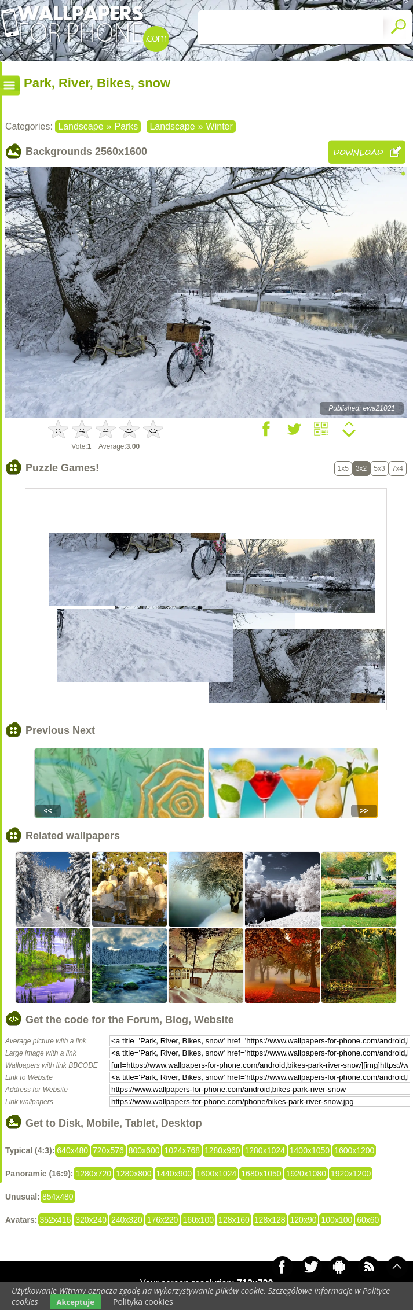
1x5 (343, 468)
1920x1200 (351, 1173)
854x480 (58, 1196)
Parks (126, 126)
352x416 (55, 1219)
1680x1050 (261, 1173)
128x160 (234, 1219)
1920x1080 (306, 1173)
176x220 (162, 1219)
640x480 (72, 1150)
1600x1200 (354, 1150)
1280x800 (134, 1173)
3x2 (361, 468)
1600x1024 (216, 1173)
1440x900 (174, 1173)
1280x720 (93, 1173)
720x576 (108, 1150)
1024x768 (182, 1150)
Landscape (80, 126)
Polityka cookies (143, 1301)
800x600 (144, 1150)
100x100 (336, 1219)
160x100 (198, 1219)
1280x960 (222, 1150)
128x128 (270, 1219)
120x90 (303, 1219)
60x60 (368, 1219)
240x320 (126, 1219)
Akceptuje (75, 1302)
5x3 (379, 468)
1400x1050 (310, 1150)
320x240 (91, 1219)
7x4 (397, 468)
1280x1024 (265, 1150)
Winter (219, 126)
